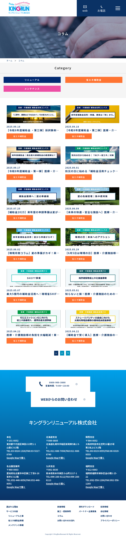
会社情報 (104, 511)
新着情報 (61, 506)
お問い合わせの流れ (66, 520)
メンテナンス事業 (15, 525)
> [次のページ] (68, 353)
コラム (60, 515)
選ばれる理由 (12, 506)
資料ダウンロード (86, 506)
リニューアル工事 (14, 515)
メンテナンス (32, 88)
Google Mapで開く (16, 457)
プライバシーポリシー (110, 520)
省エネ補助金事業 (15, 520)
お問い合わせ (106, 515)
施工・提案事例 (64, 511)
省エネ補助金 (94, 79)
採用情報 (104, 506)
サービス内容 (12, 511)
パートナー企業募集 (87, 511)
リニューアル (32, 79)
